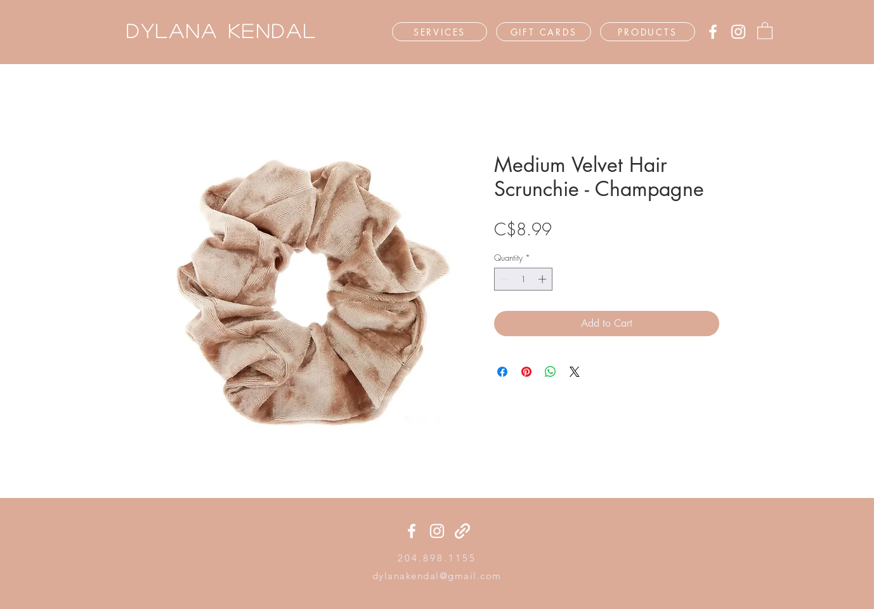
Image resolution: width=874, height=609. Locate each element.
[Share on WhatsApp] (550, 371)
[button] (765, 30)
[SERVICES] (439, 31)
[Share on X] (574, 371)
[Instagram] (738, 31)
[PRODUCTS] (647, 31)
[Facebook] (712, 31)
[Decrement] (503, 279)
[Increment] (543, 279)
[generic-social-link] (462, 530)
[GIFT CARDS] (543, 31)
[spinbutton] (523, 279)
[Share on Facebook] (502, 371)
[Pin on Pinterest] (526, 371)
